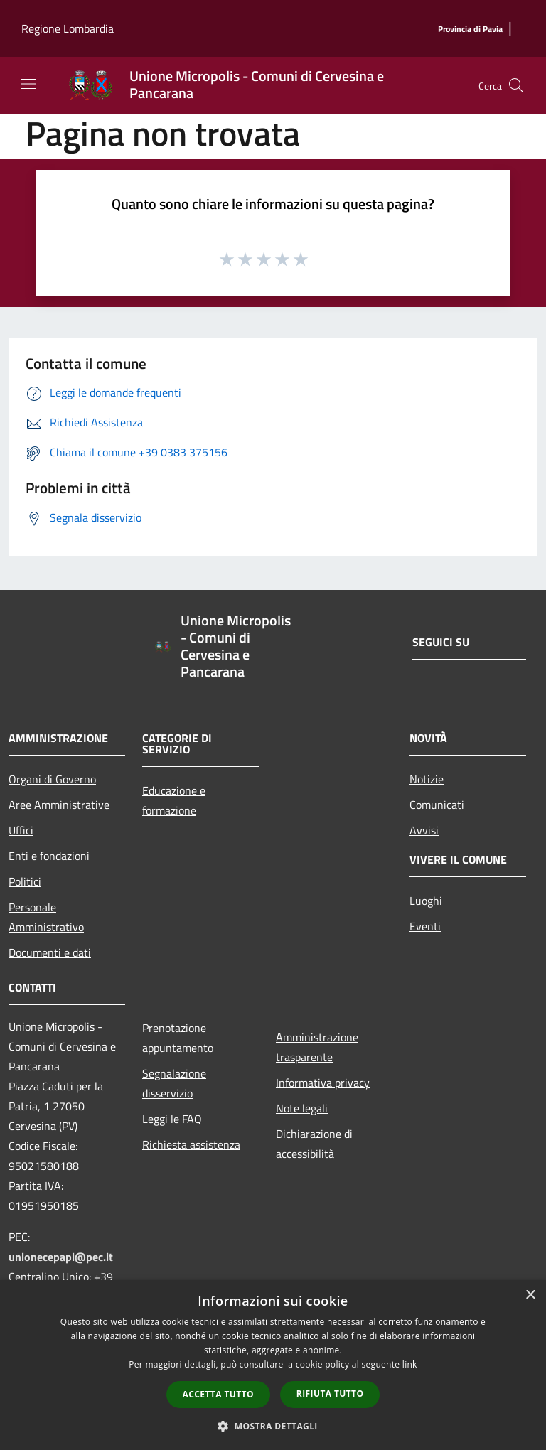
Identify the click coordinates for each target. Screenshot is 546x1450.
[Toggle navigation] (28, 83)
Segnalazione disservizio (174, 1083)
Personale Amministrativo (46, 916)
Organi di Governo (52, 779)
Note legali (302, 1108)
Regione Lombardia (67, 28)
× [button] (530, 1295)
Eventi (425, 926)
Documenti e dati (50, 952)
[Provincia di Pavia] (470, 29)
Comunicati (437, 804)
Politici (25, 881)
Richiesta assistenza (191, 1144)
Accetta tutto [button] (218, 1394)
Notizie (427, 779)
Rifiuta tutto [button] (330, 1393)
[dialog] (273, 1365)
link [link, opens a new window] (409, 1364)
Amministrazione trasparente (317, 1047)
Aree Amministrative (59, 804)
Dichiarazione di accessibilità (314, 1143)
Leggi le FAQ (172, 1118)
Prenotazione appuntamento (177, 1037)
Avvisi (424, 830)
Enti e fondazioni (49, 855)
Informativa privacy (323, 1082)
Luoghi (426, 900)
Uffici (21, 830)
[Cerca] (516, 85)
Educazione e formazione (173, 800)
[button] (273, 1426)
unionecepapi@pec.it (61, 1256)
